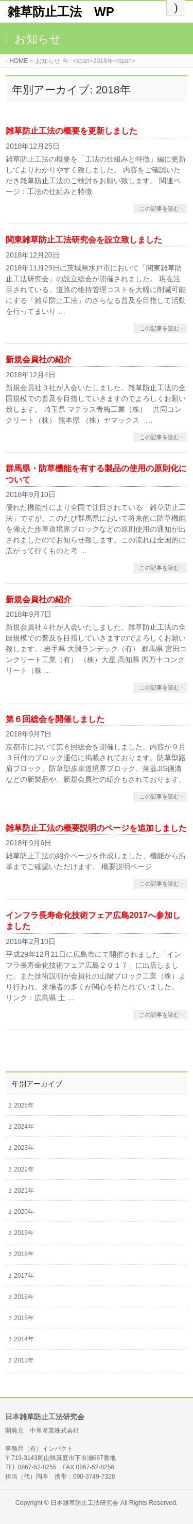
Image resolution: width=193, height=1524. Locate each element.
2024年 (24, 1126)
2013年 (24, 1360)
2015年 (24, 1318)
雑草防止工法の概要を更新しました (71, 130)
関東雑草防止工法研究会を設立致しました (84, 239)
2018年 (24, 1254)
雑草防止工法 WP (61, 12)
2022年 (24, 1169)
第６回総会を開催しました (55, 719)
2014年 (24, 1339)
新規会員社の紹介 (39, 359)
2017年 (24, 1275)
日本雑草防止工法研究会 (84, 1502)
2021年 (24, 1190)
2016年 (24, 1297)
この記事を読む (159, 208)
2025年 (24, 1105)
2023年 (24, 1147)
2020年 (24, 1211)
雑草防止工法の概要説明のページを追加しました (96, 828)
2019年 (24, 1233)
